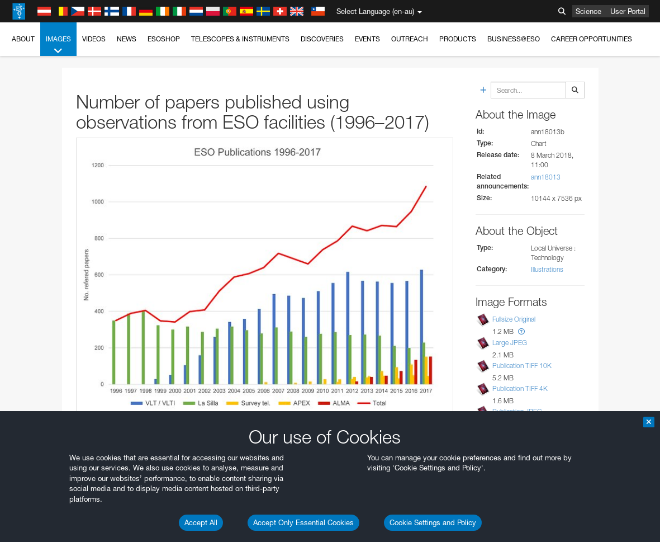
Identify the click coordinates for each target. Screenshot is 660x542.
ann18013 (546, 177)
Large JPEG (509, 342)
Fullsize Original (513, 319)
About (23, 39)
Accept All (200, 522)
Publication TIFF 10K (522, 365)
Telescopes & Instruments (240, 39)
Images (58, 45)
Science (588, 11)
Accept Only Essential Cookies (303, 522)
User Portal (627, 11)
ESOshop (164, 39)
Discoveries (322, 39)
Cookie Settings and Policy (433, 522)
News (126, 39)
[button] (521, 331)
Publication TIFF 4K (520, 388)
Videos (94, 39)
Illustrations (547, 269)
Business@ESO (513, 39)
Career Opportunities (591, 39)
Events (367, 39)
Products (457, 39)
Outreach (409, 39)
